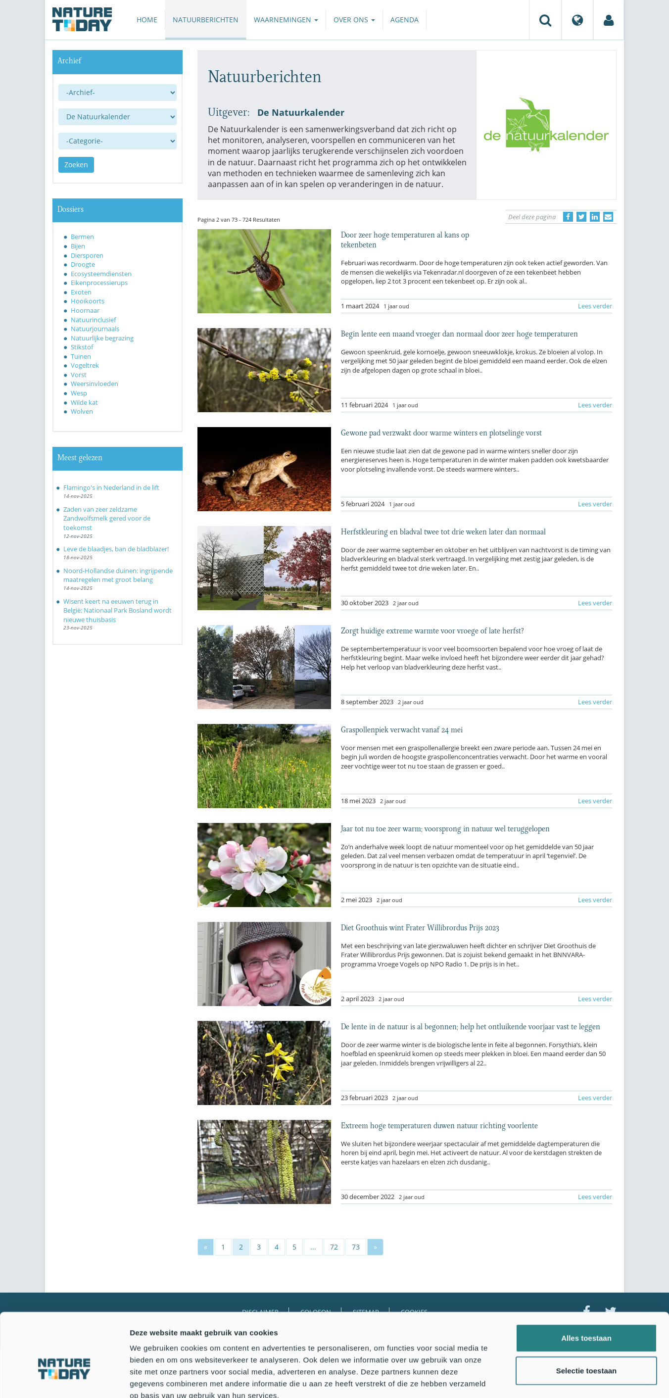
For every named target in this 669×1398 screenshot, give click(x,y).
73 (356, 1247)
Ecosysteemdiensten (101, 273)
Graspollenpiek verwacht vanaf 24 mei (402, 728)
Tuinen (81, 356)
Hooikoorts (87, 300)
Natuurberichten (206, 19)
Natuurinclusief (93, 319)
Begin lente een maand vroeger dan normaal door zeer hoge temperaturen (459, 333)
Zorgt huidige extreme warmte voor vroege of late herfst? (432, 630)
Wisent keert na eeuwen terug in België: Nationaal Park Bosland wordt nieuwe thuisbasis (117, 610)
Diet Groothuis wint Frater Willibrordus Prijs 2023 (420, 926)
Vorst (79, 374)
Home (147, 19)
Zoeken (76, 164)
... (313, 1247)
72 (334, 1247)
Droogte (83, 264)
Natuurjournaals (95, 328)
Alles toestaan (586, 1281)
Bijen (78, 245)
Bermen (82, 236)
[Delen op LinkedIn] (595, 217)
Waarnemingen (286, 19)
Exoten (81, 292)
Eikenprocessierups (99, 282)
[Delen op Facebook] (568, 217)
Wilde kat (84, 402)
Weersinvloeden (94, 383)
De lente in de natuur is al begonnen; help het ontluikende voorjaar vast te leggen (470, 1025)
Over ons (354, 19)
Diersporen (87, 255)
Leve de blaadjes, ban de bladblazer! (116, 548)
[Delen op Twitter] (581, 217)
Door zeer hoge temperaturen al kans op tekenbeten (405, 239)
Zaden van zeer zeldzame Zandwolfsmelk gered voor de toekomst (106, 518)
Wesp (79, 392)
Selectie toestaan (586, 1313)
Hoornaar (85, 310)
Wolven (82, 411)
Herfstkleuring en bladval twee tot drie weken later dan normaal (443, 531)
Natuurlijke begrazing (102, 338)
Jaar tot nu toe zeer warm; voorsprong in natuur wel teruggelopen (445, 827)
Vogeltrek (85, 365)
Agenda (404, 19)
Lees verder (595, 305)
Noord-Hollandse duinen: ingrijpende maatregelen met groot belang (118, 575)
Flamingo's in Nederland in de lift (111, 487)
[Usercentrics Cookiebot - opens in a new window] (64, 1378)
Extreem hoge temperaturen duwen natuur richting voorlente (439, 1124)
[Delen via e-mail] (608, 217)
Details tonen (534, 1378)
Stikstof (82, 346)
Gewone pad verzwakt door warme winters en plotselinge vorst (441, 432)
